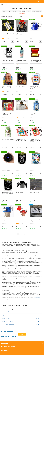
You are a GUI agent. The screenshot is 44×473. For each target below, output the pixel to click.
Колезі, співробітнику (36, 11)
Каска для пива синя (6, 318)
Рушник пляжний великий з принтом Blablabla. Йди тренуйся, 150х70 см (35, 220)
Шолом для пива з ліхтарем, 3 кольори (6, 219)
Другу (10, 11)
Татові (19, 11)
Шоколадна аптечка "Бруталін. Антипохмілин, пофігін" (35, 140)
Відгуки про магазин (7, 331)
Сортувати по (4, 16)
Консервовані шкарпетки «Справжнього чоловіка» (7, 193)
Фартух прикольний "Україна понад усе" (6, 87)
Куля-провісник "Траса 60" (7, 166)
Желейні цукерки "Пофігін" (8, 139)
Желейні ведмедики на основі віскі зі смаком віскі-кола (22, 87)
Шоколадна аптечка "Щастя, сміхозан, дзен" (21, 140)
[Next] (26, 234)
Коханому (28, 11)
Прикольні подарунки (6, 4)
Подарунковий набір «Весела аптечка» (6, 114)
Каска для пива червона (21, 219)
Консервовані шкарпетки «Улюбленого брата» (35, 166)
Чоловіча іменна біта (20, 113)
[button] (39, 1)
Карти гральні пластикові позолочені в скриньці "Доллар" (35, 61)
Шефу (23, 11)
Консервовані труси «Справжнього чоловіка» (21, 166)
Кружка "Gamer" (19, 192)
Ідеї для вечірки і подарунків (9, 336)
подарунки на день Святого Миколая (30, 246)
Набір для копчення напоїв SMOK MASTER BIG (11, 315)
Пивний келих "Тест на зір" (7, 321)
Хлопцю (14, 11)
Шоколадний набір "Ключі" (7, 311)
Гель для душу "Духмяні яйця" (8, 324)
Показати (20, 16)
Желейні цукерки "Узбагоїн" (33, 114)
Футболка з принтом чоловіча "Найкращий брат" (35, 87)
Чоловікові (5, 11)
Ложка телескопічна (34, 192)
